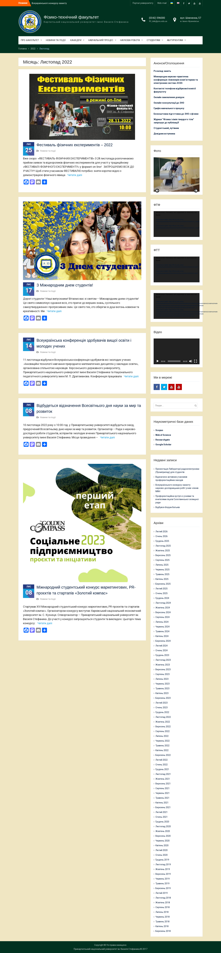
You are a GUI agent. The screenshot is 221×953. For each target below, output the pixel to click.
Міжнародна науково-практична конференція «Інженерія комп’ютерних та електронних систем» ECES (176, 79)
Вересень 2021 (163, 783)
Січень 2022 (161, 764)
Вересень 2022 (163, 726)
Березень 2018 (163, 931)
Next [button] (195, 191)
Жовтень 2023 (162, 664)
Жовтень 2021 (162, 779)
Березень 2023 (163, 698)
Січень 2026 (161, 536)
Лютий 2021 (161, 812)
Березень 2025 (163, 584)
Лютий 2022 (161, 760)
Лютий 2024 (161, 645)
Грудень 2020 (162, 821)
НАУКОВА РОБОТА (130, 40)
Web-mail (162, 3)
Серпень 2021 (162, 788)
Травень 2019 (162, 883)
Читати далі (74, 175)
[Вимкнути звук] (190, 361)
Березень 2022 (163, 755)
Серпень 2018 (162, 907)
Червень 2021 (162, 793)
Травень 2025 (162, 574)
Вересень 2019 (163, 874)
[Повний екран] (195, 361)
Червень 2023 (162, 683)
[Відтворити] (157, 361)
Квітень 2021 (162, 802)
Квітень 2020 (162, 845)
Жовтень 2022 (162, 722)
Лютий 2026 (161, 531)
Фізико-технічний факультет (71, 17)
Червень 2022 (162, 741)
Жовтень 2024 (162, 607)
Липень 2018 (162, 912)
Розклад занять (162, 71)
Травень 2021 (162, 798)
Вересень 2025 (163, 555)
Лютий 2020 (161, 850)
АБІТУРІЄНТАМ (175, 40)
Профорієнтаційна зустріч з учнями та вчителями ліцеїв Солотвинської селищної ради (177, 499)
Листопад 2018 (163, 898)
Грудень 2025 (162, 541)
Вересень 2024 (163, 612)
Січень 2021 (161, 817)
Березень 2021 (163, 807)
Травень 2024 (162, 631)
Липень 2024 (162, 622)
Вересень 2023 (163, 669)
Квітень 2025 (162, 579)
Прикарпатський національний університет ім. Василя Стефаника (107, 949)
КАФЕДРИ (75, 40)
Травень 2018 (162, 921)
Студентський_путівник (166, 128)
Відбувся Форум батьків (167, 507)
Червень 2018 (162, 917)
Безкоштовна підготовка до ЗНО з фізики (176, 114)
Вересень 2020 (163, 836)
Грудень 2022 (162, 712)
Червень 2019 (162, 879)
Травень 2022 (162, 745)
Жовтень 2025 (162, 550)
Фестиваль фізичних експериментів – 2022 (75, 145)
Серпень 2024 (162, 617)
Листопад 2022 (163, 717)
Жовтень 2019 (162, 869)
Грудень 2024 (162, 598)
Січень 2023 (161, 707)
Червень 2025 (162, 569)
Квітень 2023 (162, 693)
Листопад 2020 (163, 826)
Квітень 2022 (162, 750)
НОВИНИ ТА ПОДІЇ (56, 40)
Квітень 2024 (162, 636)
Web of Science (163, 435)
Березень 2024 (163, 641)
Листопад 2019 (163, 864)
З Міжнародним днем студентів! (65, 285)
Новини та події (48, 151)
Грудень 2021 (162, 769)
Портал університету (143, 3)
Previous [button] (157, 191)
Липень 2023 (162, 679)
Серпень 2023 (162, 674)
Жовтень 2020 (162, 831)
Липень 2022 (162, 736)
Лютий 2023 (161, 703)
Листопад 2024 (163, 603)
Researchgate (162, 440)
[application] (177, 224)
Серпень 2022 (162, 731)
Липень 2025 (162, 565)
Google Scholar (163, 444)
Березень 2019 (163, 888)
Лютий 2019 (161, 893)
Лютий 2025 (161, 588)
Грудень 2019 (162, 859)
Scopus (159, 430)
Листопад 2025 (163, 546)
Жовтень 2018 (162, 902)
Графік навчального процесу (169, 108)
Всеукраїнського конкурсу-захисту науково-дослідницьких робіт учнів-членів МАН (176, 488)
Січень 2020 (161, 855)
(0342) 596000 (157, 17)
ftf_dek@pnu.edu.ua (158, 21)
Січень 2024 (161, 650)
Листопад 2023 (163, 660)
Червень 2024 (162, 626)
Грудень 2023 (162, 655)
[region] (177, 174)
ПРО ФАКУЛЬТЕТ (30, 40)
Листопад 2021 (163, 774)
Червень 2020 (162, 840)
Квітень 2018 (162, 926)
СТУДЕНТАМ (153, 40)
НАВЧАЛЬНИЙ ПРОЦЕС (100, 40)
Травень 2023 (162, 688)
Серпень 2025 (162, 560)
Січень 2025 (161, 593)
